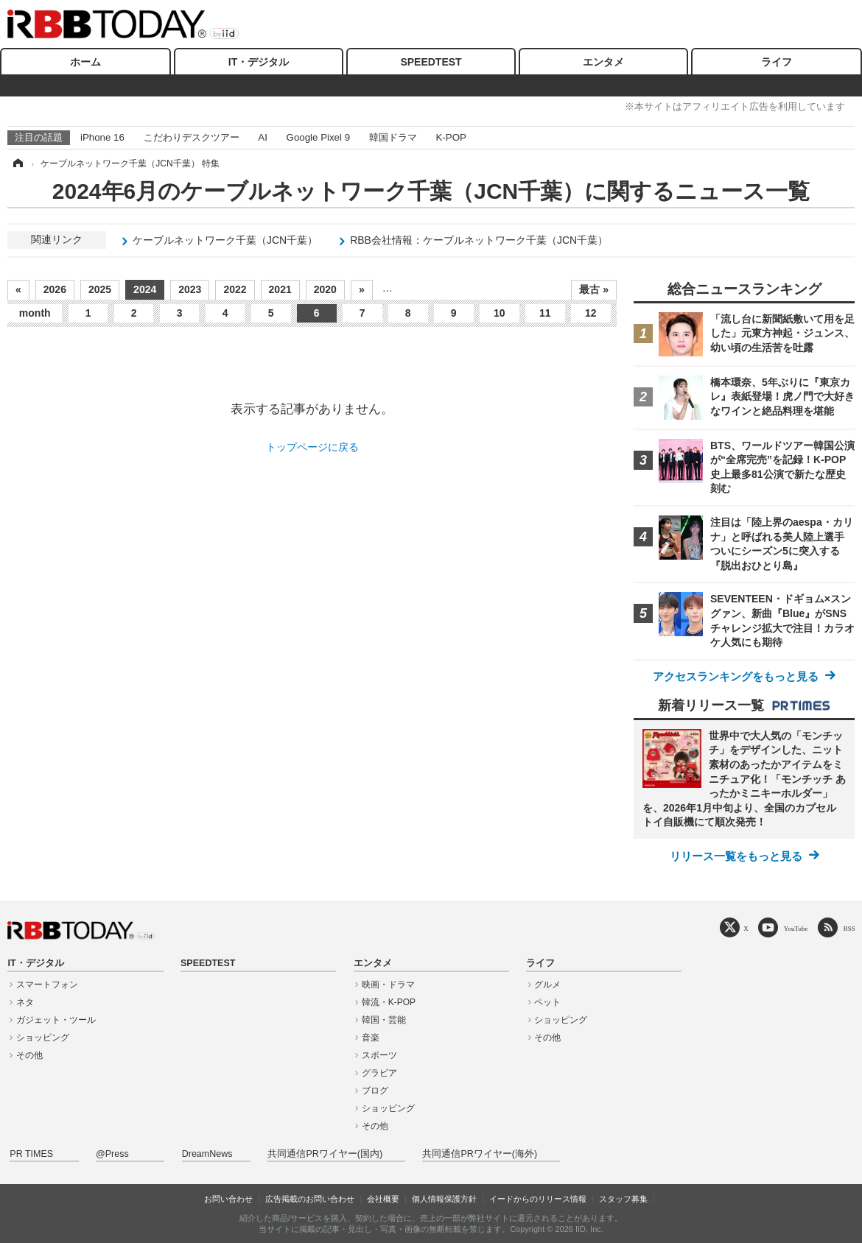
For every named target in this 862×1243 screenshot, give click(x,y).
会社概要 (383, 1198)
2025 (99, 289)
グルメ (547, 984)
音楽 (370, 1037)
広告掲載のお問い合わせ (309, 1198)
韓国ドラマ (393, 137)
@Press (112, 1154)
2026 (54, 289)
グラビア (379, 1073)
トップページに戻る (312, 447)
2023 (189, 289)
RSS (849, 928)
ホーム (85, 62)
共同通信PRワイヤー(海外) (479, 1154)
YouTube (796, 928)
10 (499, 313)
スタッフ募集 (623, 1198)
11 (545, 313)
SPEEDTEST (430, 62)
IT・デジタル (258, 62)
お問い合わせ (228, 1198)
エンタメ (603, 62)
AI (262, 137)
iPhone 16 (102, 137)
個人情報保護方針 (444, 1198)
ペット (547, 1002)
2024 (144, 289)
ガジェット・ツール (56, 1020)
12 (591, 313)
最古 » (594, 289)
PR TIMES (31, 1154)
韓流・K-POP (389, 1002)
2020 (325, 289)
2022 (234, 289)
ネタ (25, 1002)
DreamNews (207, 1154)
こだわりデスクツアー (191, 137)
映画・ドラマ (388, 984)
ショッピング (42, 1037)
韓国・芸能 (384, 1020)
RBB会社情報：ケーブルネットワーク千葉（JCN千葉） (479, 240)
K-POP (450, 137)
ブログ (375, 1090)
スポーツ (379, 1055)
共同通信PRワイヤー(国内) (324, 1154)
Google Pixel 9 (318, 137)
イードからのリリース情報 (537, 1198)
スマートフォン (47, 984)
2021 (280, 289)
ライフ (776, 62)
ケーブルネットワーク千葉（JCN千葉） (225, 240)
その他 (29, 1055)
